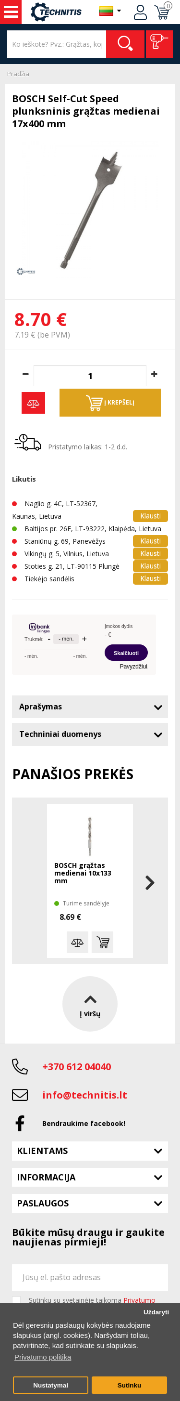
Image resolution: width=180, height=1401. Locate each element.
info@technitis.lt (84, 1094)
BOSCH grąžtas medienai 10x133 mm (82, 873)
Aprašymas (40, 706)
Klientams (42, 1150)
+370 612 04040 (76, 1066)
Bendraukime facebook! (83, 1123)
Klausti (150, 515)
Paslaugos (43, 1203)
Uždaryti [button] (156, 1312)
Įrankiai (11, 12)
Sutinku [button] (130, 1385)
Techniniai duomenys (60, 734)
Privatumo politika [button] (42, 1357)
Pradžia (18, 73)
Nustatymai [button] (50, 1385)
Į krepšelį (110, 403)
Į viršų (90, 1003)
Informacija (46, 1177)
